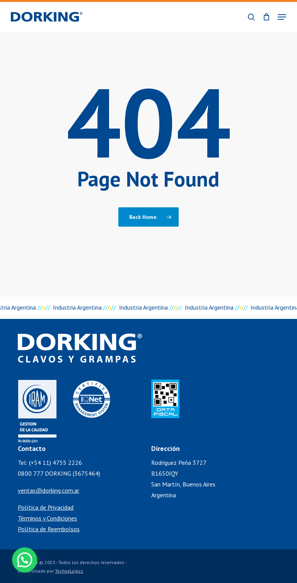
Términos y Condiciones (47, 518)
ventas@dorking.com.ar (48, 490)
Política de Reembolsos (49, 529)
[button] (282, 17)
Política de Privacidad (45, 507)
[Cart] (266, 16)
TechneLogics (69, 571)
